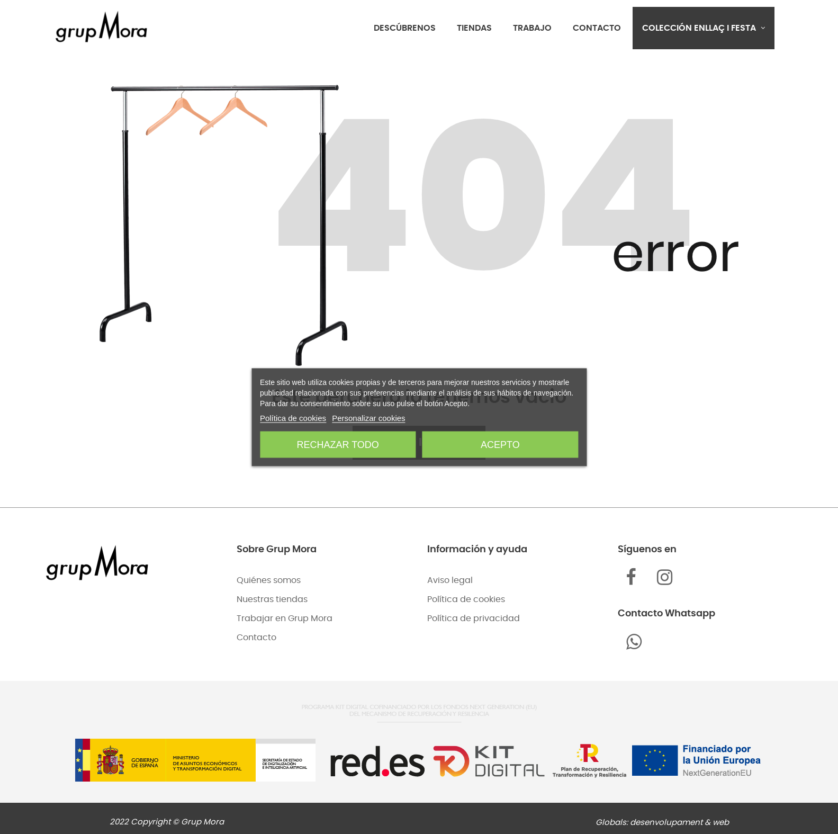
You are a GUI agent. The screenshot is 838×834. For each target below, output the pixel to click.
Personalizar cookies (368, 417)
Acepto (500, 444)
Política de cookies (466, 599)
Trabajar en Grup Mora (284, 618)
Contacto (256, 637)
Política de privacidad (473, 618)
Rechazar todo (338, 444)
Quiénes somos (269, 580)
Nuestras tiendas (272, 599)
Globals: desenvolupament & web (662, 823)
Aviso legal (450, 580)
